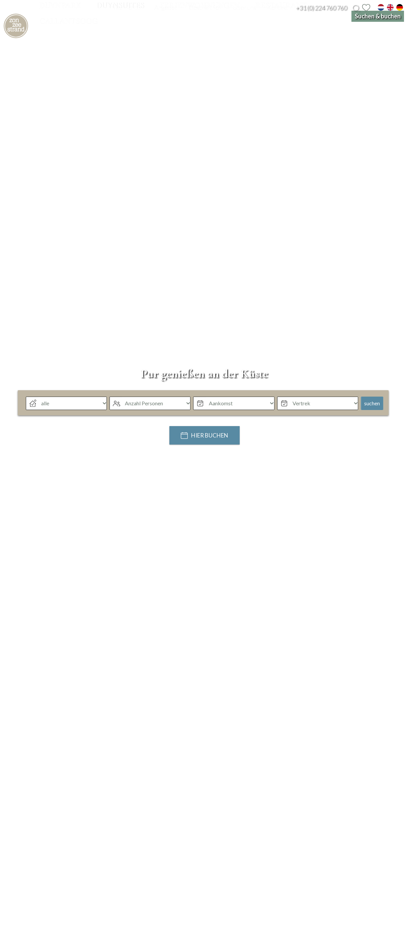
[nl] (381, 7)
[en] (390, 7)
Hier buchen (209, 467)
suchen (372, 435)
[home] (32, 42)
